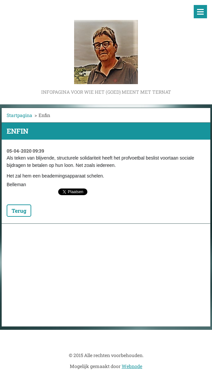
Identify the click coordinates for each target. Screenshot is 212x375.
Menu (200, 11)
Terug (19, 210)
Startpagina (19, 115)
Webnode (132, 366)
